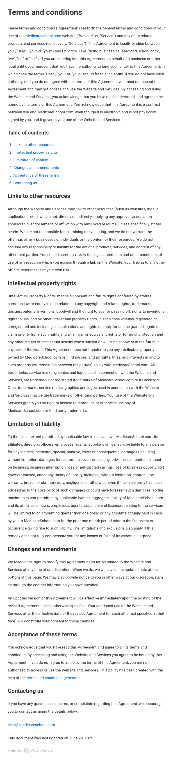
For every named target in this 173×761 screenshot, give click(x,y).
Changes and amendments (36, 167)
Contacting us (25, 183)
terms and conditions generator (53, 678)
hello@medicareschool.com (31, 725)
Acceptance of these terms (36, 175)
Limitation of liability (30, 160)
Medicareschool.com (43, 36)
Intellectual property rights (35, 152)
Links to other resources (33, 144)
